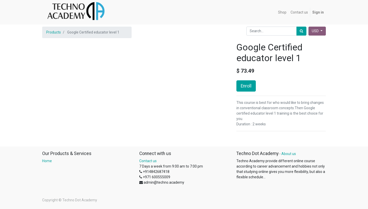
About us (288, 154)
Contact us (148, 161)
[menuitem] (282, 12)
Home (47, 161)
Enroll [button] (246, 86)
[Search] (301, 31)
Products (53, 32)
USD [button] (315, 31)
